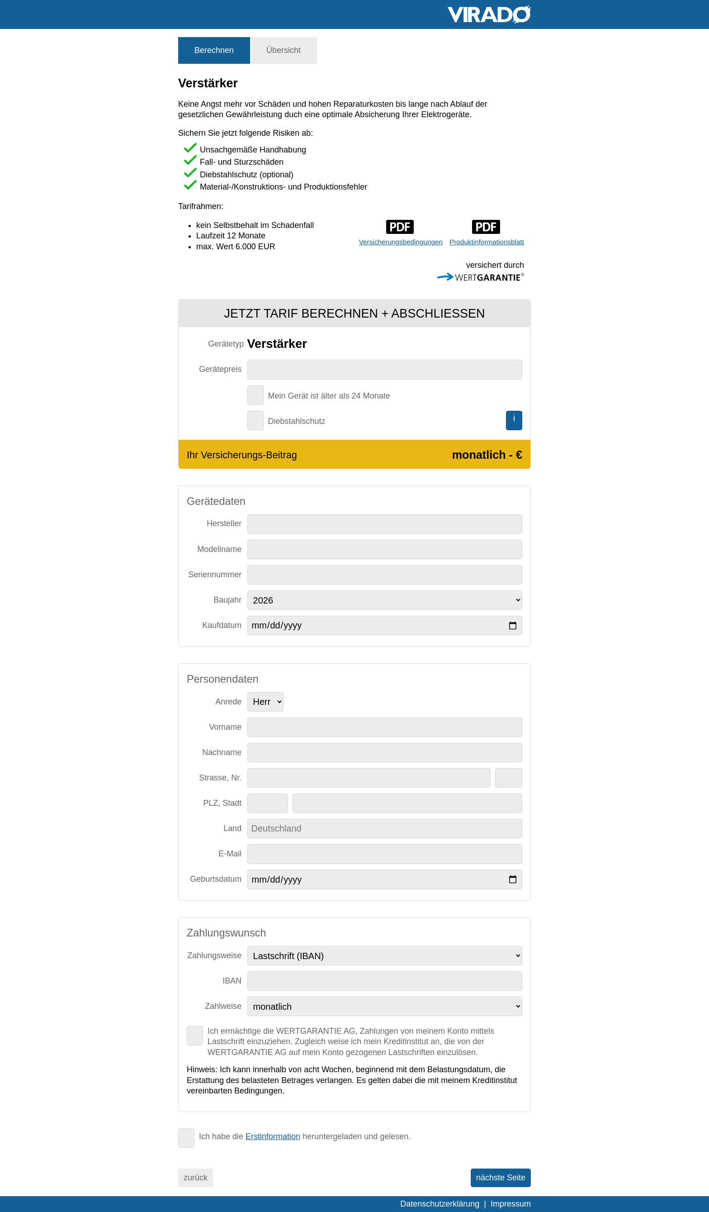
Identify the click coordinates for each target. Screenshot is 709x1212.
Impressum (511, 1203)
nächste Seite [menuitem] (500, 1177)
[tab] (214, 50)
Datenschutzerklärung (439, 1203)
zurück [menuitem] (196, 1177)
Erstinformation (273, 1136)
